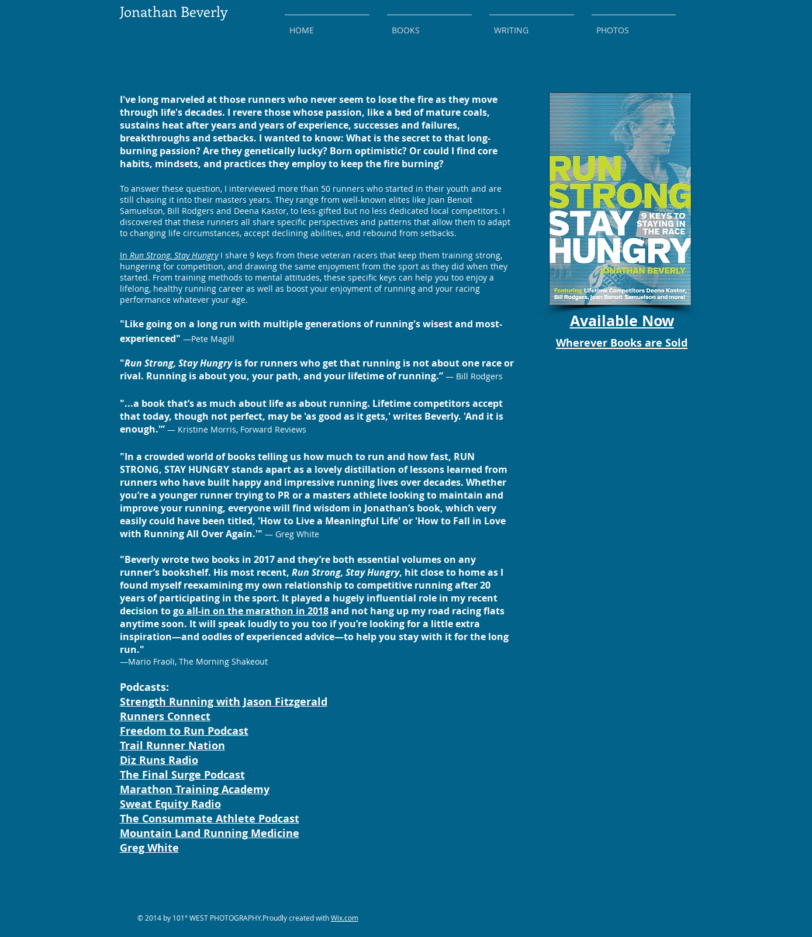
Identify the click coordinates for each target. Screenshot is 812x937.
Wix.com (344, 917)
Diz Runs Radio (159, 760)
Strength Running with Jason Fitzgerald (223, 701)
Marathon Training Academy (194, 789)
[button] (429, 25)
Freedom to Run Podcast (184, 731)
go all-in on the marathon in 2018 (251, 610)
